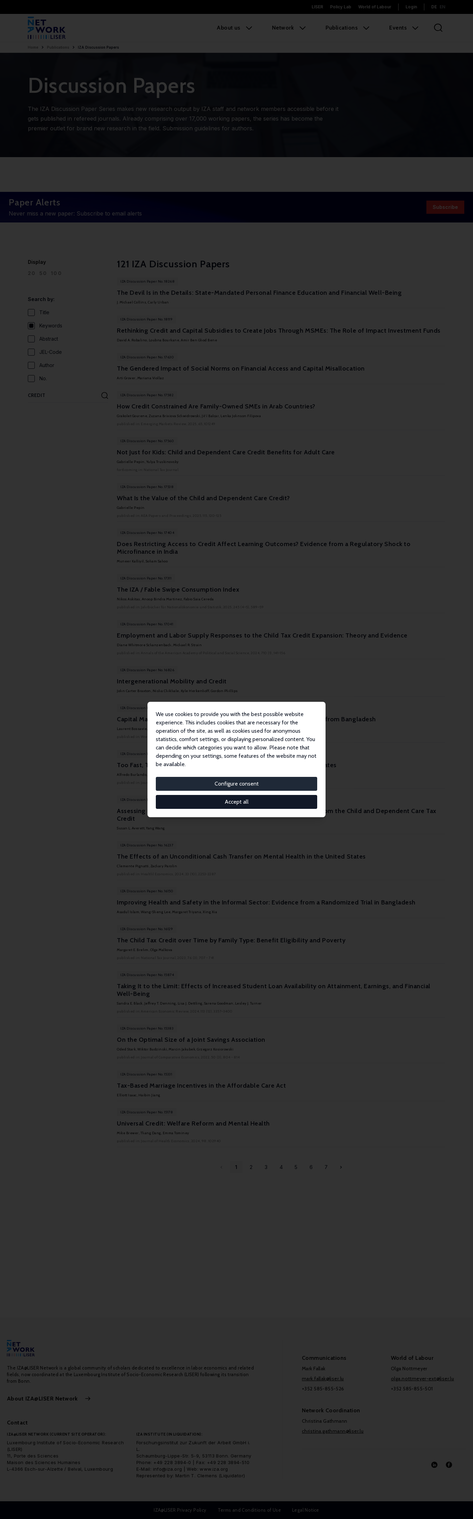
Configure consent (237, 783)
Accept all (237, 801)
